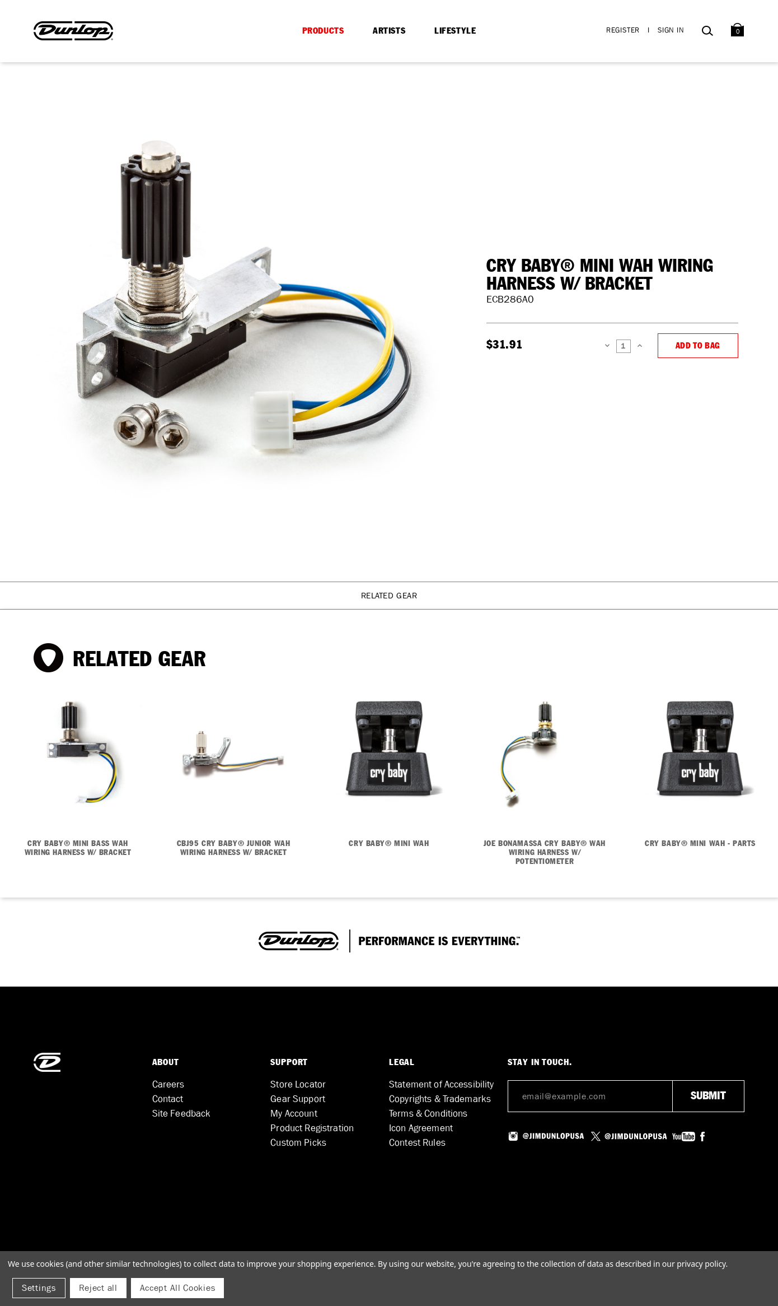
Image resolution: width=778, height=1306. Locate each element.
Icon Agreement (421, 1128)
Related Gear (389, 595)
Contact (168, 1099)
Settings (39, 1288)
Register (623, 30)
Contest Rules (417, 1143)
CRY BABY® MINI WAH (389, 843)
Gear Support (297, 1099)
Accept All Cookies (177, 1288)
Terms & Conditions (428, 1113)
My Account (293, 1113)
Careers (168, 1084)
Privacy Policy (701, 1263)
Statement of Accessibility (441, 1084)
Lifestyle (455, 31)
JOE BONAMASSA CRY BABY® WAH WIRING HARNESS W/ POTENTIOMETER (545, 852)
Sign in (671, 30)
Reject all (98, 1288)
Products (323, 31)
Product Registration (312, 1128)
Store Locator (298, 1084)
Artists (389, 31)
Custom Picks (298, 1143)
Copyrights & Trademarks (440, 1099)
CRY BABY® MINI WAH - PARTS (700, 843)
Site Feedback (181, 1113)
